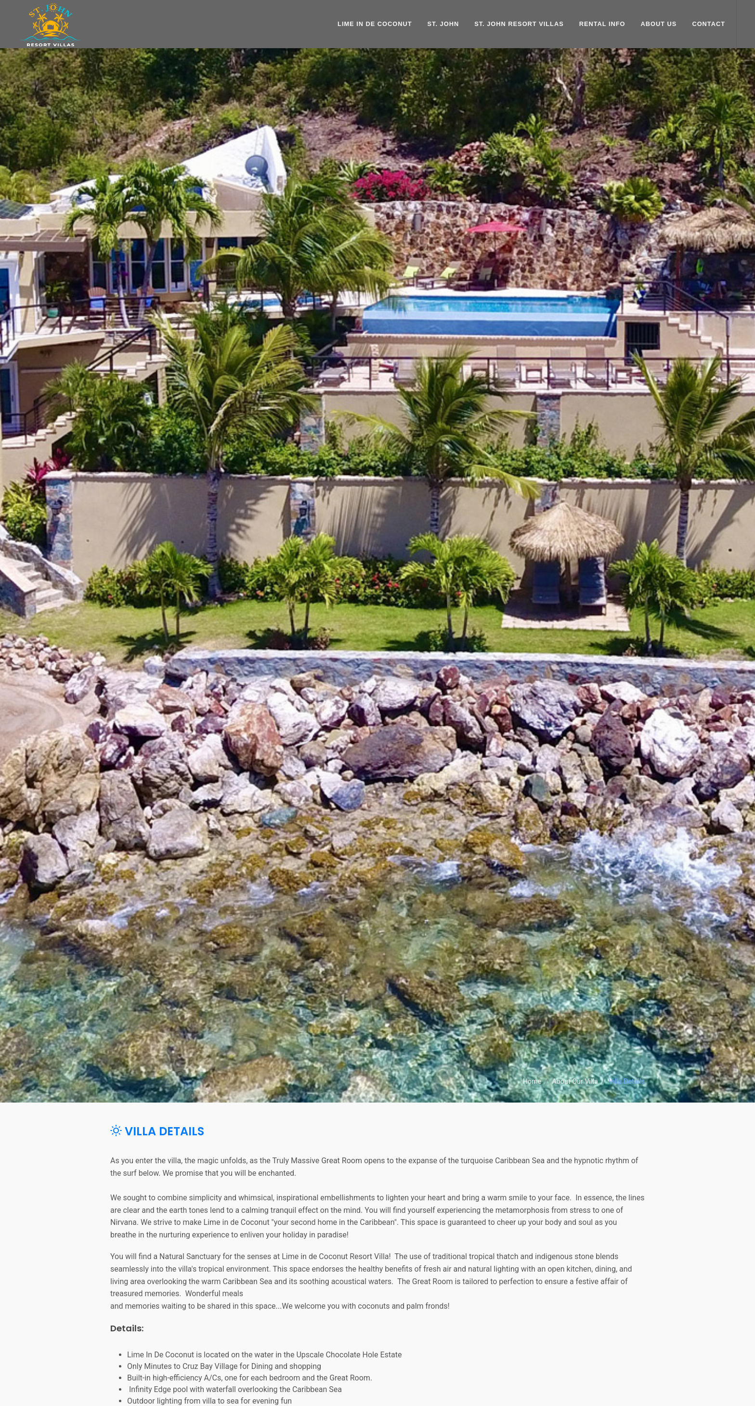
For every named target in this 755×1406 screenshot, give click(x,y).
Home (532, 1082)
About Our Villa (575, 1082)
